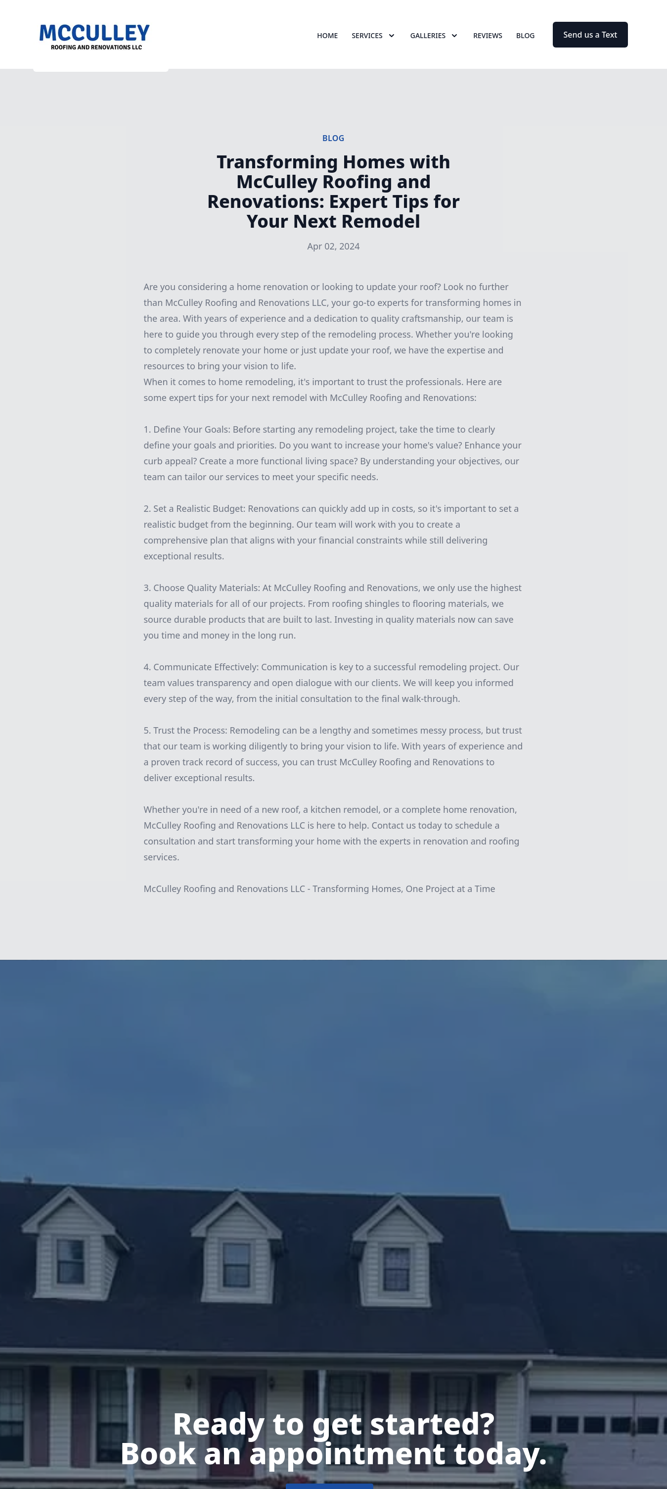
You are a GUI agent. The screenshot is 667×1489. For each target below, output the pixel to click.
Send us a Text (591, 43)
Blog (525, 44)
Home (327, 44)
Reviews (487, 44)
